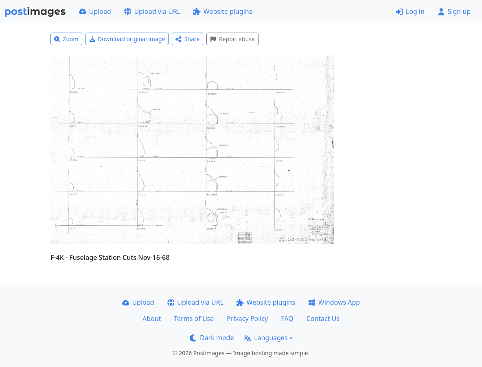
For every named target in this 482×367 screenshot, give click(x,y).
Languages (265, 337)
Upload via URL (152, 11)
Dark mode (212, 337)
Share (187, 39)
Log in (410, 11)
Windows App (334, 302)
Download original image (127, 39)
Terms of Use (194, 318)
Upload (95, 11)
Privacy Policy (247, 318)
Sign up (454, 11)
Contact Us (323, 318)
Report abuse (232, 39)
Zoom (66, 39)
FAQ (287, 318)
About (151, 318)
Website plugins (222, 11)
